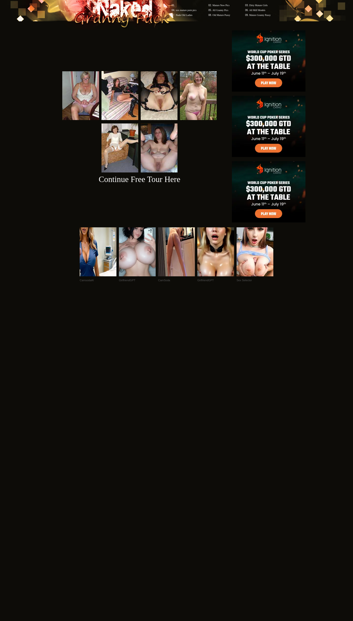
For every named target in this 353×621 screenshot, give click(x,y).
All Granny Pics (220, 10)
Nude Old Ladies (184, 15)
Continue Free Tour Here (139, 179)
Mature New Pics (221, 5)
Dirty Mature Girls (258, 5)
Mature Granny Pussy (260, 15)
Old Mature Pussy (221, 15)
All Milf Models (257, 10)
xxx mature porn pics (186, 10)
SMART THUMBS (185, 527)
